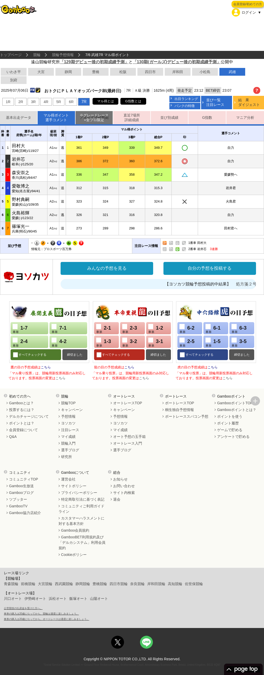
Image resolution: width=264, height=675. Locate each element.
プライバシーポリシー (79, 493)
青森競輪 (11, 584)
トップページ (11, 55)
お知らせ (120, 479)
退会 (116, 499)
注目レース (70, 430)
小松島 (205, 72)
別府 (13, 80)
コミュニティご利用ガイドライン (81, 509)
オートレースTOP (127, 403)
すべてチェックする (32, 354)
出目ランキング (186, 99)
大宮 (41, 72)
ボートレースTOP (179, 403)
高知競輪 (175, 584)
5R (58, 102)
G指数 (207, 117)
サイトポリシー (73, 486)
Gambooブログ (21, 493)
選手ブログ (70, 450)
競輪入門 (68, 443)
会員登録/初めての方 (247, 4)
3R (33, 102)
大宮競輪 (45, 584)
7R (83, 101)
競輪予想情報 (63, 55)
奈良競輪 (137, 584)
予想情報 (68, 416)
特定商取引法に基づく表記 (82, 499)
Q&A (13, 437)
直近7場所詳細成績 (131, 117)
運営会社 (68, 479)
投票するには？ (21, 410)
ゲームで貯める (229, 430)
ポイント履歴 (228, 423)
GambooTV (18, 506)
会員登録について (23, 430)
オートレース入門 (127, 443)
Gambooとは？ (21, 403)
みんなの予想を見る (107, 268)
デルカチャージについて (29, 416)
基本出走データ (18, 117)
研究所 (66, 457)
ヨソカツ (68, 423)
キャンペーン (72, 410)
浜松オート (58, 598)
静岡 (68, 72)
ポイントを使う (229, 416)
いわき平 (13, 72)
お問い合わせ (124, 486)
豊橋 (95, 72)
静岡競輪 (83, 584)
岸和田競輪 (156, 584)
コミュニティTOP (23, 479)
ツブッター (18, 499)
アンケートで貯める (233, 437)
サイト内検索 (124, 493)
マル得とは (105, 101)
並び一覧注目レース (215, 102)
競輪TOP (68, 403)
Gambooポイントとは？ (236, 410)
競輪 (36, 55)
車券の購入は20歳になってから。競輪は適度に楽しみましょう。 (41, 613)
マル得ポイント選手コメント (56, 117)
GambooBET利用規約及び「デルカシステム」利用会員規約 (82, 542)
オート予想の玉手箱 (129, 437)
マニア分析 (245, 117)
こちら (46, 367)
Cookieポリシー (74, 555)
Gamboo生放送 (21, 486)
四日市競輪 (119, 584)
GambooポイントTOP (235, 403)
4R (46, 102)
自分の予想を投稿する (210, 268)
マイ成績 (68, 437)
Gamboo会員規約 (75, 530)
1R (8, 102)
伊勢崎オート (35, 598)
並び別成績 (169, 117)
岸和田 (177, 72)
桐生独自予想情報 (179, 410)
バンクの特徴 (185, 106)
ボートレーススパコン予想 (186, 416)
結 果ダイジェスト (249, 102)
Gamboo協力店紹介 (25, 513)
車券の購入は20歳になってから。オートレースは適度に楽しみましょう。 (46, 619)
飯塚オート (78, 598)
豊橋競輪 (100, 584)
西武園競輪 (64, 584)
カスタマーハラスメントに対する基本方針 (81, 521)
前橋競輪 (28, 584)
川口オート (13, 598)
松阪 (123, 72)
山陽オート (99, 598)
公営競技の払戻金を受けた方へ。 (23, 608)
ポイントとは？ (21, 423)
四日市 (150, 72)
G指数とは (133, 101)
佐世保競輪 (194, 584)
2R (20, 102)
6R (71, 102)
